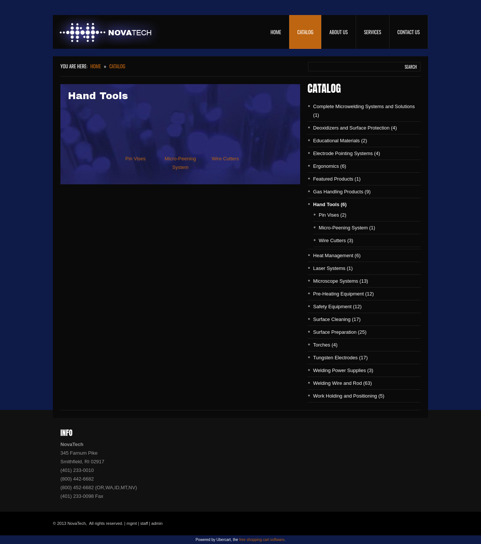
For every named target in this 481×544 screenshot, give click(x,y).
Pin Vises (135, 158)
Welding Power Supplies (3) (343, 370)
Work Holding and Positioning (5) (349, 396)
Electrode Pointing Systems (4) (346, 153)
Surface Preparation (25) (340, 332)
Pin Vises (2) (332, 215)
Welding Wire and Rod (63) (342, 383)
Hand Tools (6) (330, 204)
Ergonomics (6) (329, 166)
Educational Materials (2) (340, 140)
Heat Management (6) (337, 255)
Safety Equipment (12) (337, 306)
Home (276, 32)
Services (372, 32)
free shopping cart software (261, 540)
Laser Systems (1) (333, 268)
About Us (338, 32)
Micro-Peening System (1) (347, 228)
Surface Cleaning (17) (337, 319)
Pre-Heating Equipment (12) (343, 294)
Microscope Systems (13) (340, 281)
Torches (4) (325, 345)
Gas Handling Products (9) (342, 191)
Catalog (305, 32)
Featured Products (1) (337, 179)
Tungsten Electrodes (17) (340, 357)
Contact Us (408, 32)
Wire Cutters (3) (336, 240)
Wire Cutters (225, 158)
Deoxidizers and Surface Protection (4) (355, 128)
